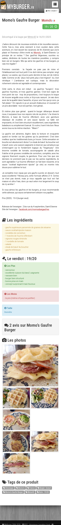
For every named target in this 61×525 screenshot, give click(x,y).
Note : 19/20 (43, 492)
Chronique (8, 488)
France (31, 488)
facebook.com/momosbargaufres (34, 209)
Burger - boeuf (44, 488)
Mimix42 (30, 492)
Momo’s (37, 53)
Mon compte (51, 11)
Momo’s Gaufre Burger (13, 492)
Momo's (47, 20)
